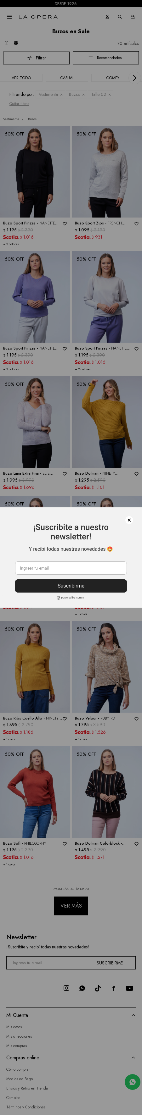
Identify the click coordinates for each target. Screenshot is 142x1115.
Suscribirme (71, 586)
